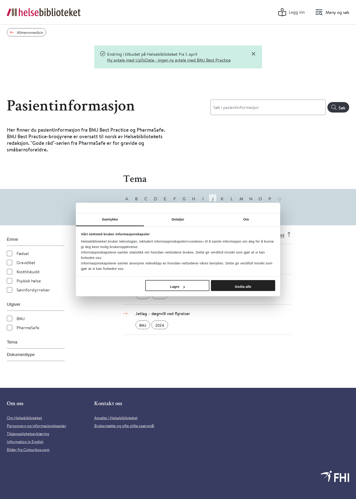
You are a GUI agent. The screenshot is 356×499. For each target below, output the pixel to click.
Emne (12, 239)
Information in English (25, 441)
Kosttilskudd (28, 271)
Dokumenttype (21, 354)
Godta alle (243, 286)
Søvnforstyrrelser (33, 290)
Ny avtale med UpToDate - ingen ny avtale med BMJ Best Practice (169, 60)
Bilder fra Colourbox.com (28, 449)
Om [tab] (246, 219)
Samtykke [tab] (110, 219)
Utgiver (13, 304)
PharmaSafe (28, 327)
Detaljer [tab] (178, 219)
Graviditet (26, 262)
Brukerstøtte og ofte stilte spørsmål (124, 425)
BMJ (21, 318)
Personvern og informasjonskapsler (36, 425)
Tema (12, 342)
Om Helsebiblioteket (24, 417)
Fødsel (23, 253)
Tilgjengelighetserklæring (28, 433)
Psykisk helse (29, 280)
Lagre (177, 286)
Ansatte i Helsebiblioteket (116, 417)
